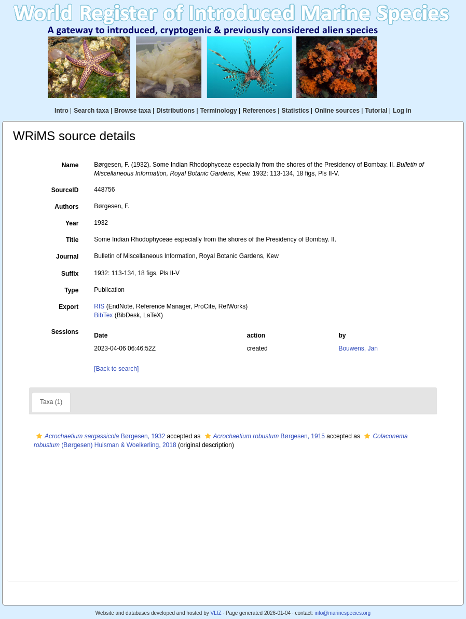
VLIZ (215, 613)
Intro (61, 110)
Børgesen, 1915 (263, 436)
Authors (66, 206)
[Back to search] (116, 368)
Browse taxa (132, 110)
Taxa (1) (51, 402)
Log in (402, 110)
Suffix (69, 273)
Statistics (295, 110)
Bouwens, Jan (357, 348)
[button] (39, 436)
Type (71, 290)
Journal (67, 256)
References (259, 110)
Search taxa (91, 110)
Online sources (337, 110)
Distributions (175, 110)
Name (70, 165)
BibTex (103, 315)
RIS (99, 306)
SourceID (65, 190)
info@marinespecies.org (342, 613)
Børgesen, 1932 (99, 436)
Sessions (65, 331)
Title (72, 240)
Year (71, 223)
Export (68, 307)
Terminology (218, 110)
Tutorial (376, 110)
